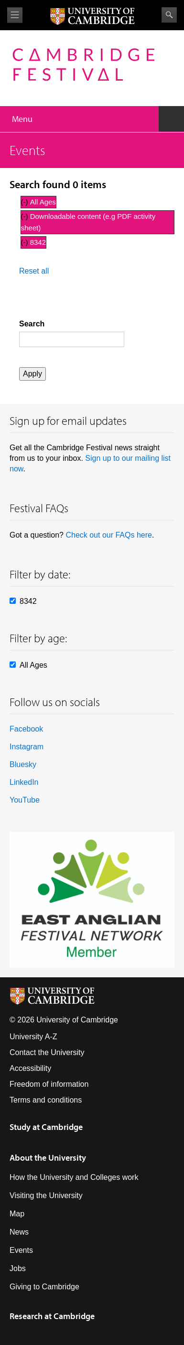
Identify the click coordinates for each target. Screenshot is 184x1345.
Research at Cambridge (52, 1315)
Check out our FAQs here (108, 535)
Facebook (26, 729)
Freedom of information (49, 1084)
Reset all (34, 271)
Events (21, 1250)
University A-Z (33, 1037)
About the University (48, 1157)
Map (17, 1214)
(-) (25, 202)
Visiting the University (46, 1195)
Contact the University (47, 1052)
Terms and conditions (46, 1100)
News (19, 1232)
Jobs (18, 1268)
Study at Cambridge (46, 1126)
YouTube (25, 800)
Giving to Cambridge (44, 1287)
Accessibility (30, 1068)
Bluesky (23, 764)
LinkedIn (24, 782)
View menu (14, 15)
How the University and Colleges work (74, 1177)
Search (169, 15)
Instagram (26, 747)
